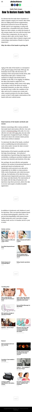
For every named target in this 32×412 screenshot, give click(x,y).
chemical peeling (12, 131)
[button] (2, 1)
